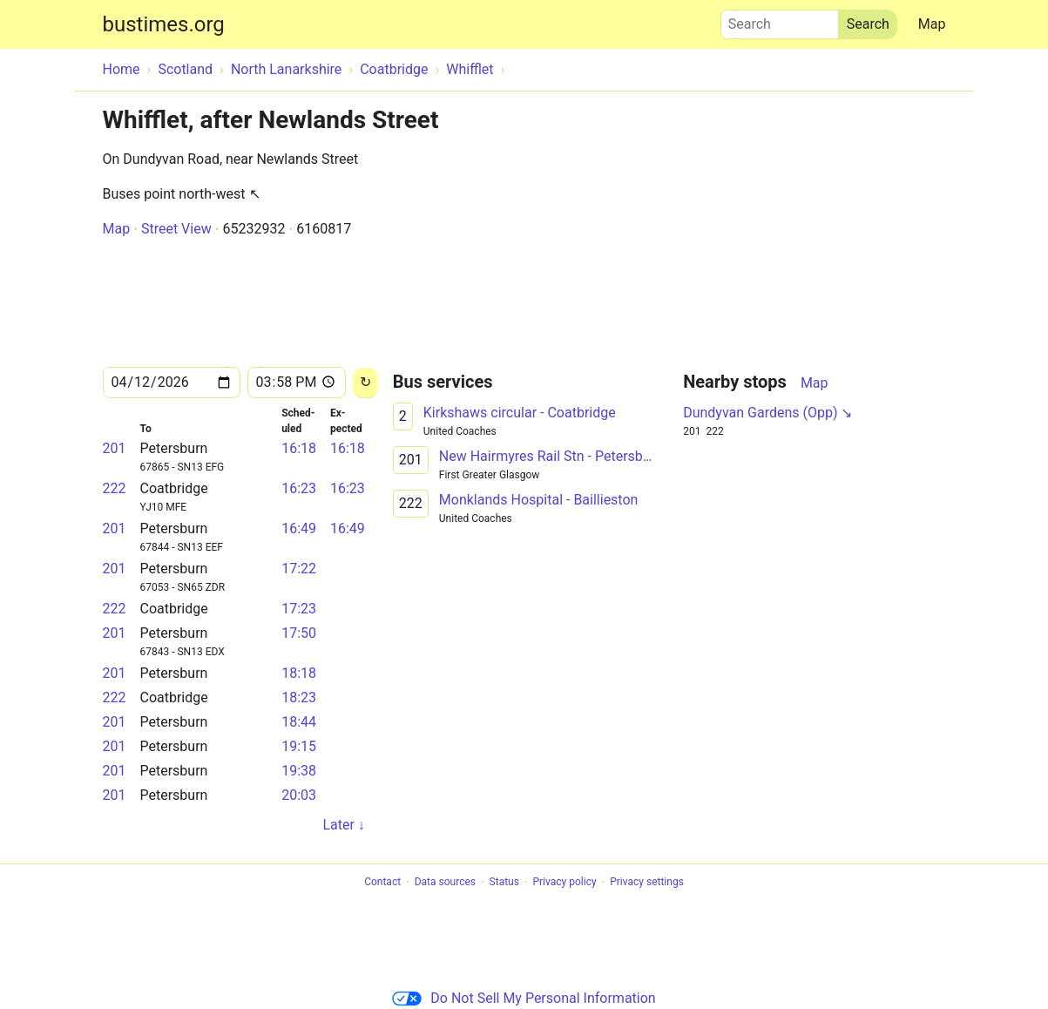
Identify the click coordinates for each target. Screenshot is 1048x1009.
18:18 (298, 673)
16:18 (298, 448)
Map (932, 24)
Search (779, 20)
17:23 (298, 608)
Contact (382, 883)
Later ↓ (343, 824)
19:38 (298, 770)
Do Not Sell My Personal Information (523, 998)
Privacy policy (564, 883)
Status (504, 883)
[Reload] (365, 383)
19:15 (298, 746)
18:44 (298, 722)
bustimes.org (164, 24)
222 (114, 488)
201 (114, 448)
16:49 (298, 528)
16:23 (298, 488)
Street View (176, 228)
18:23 (298, 697)
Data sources (445, 883)
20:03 (298, 795)
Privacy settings (647, 883)
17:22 (298, 568)
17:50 (298, 633)
